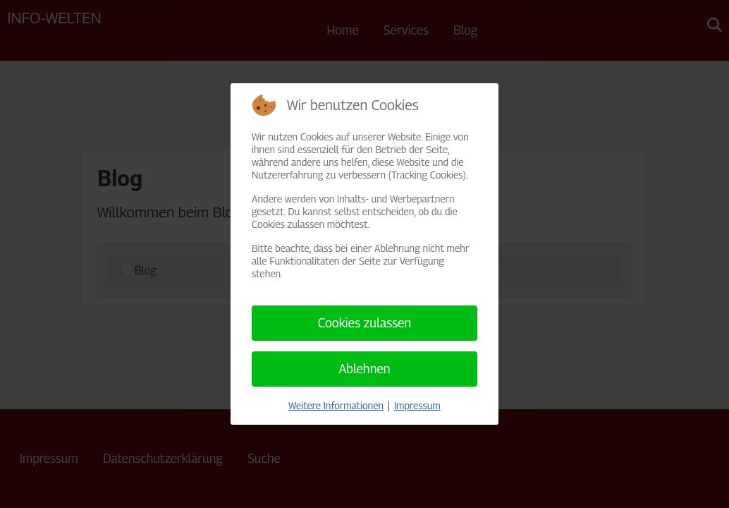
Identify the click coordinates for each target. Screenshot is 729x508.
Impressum (417, 405)
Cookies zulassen (365, 322)
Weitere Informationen (336, 405)
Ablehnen (364, 368)
